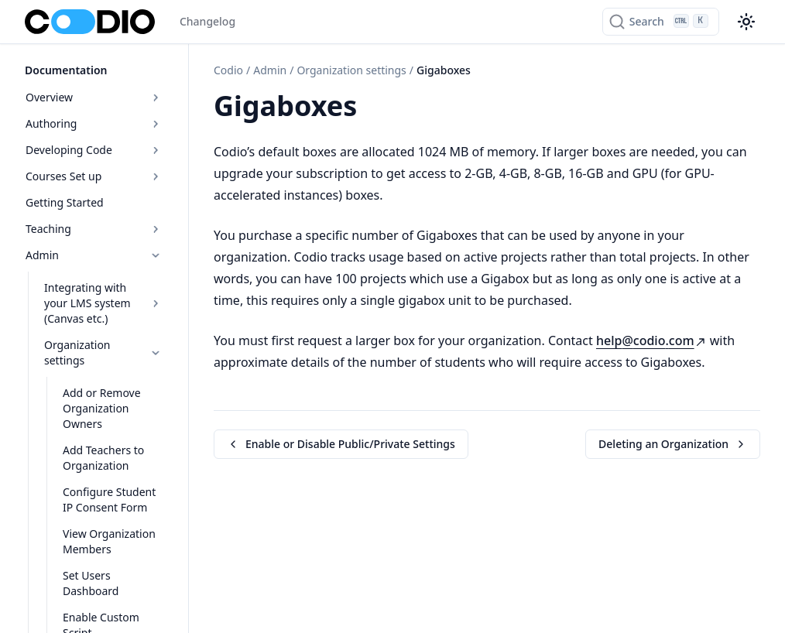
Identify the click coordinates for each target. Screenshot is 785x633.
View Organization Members (109, 541)
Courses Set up (94, 176)
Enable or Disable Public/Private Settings (341, 443)
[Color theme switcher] (746, 22)
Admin (94, 255)
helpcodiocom (651, 340)
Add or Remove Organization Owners (102, 408)
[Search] (660, 22)
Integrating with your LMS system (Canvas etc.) (103, 303)
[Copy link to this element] (374, 108)
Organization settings (103, 352)
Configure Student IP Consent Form (109, 499)
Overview (94, 97)
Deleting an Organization (672, 443)
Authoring (94, 123)
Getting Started (65, 202)
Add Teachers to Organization (103, 458)
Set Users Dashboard (90, 583)
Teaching (94, 228)
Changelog (207, 21)
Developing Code (94, 149)
